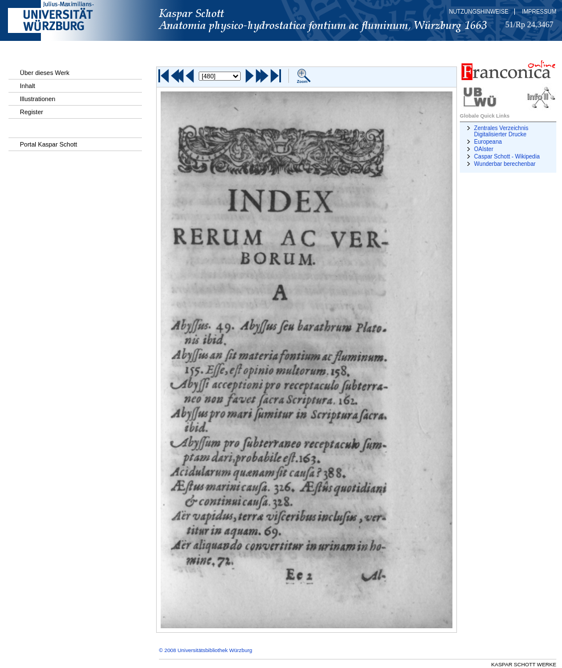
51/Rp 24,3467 (529, 24)
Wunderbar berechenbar (504, 164)
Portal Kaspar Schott (48, 144)
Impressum (539, 12)
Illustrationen (37, 98)
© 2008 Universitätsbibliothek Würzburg (205, 650)
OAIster (483, 149)
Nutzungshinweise (479, 12)
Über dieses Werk (44, 72)
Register (31, 111)
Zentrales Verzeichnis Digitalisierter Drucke (501, 131)
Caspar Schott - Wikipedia (507, 156)
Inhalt (27, 85)
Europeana (488, 142)
